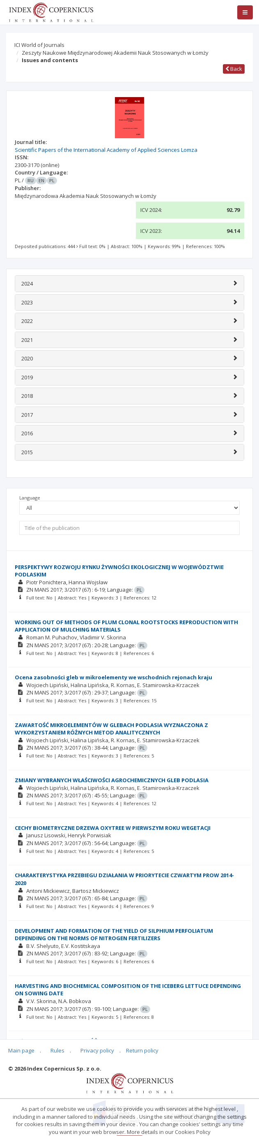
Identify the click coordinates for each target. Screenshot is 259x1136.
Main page (21, 1050)
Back (233, 68)
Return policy (142, 1050)
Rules (57, 1050)
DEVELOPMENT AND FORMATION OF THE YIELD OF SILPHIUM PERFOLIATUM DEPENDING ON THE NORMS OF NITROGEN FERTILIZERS (114, 934)
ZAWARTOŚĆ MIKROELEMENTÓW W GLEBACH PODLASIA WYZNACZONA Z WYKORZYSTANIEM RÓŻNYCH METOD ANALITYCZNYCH (111, 728)
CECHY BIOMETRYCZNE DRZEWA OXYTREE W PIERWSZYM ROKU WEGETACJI (113, 828)
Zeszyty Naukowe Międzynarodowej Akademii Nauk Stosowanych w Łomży (115, 52)
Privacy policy (97, 1050)
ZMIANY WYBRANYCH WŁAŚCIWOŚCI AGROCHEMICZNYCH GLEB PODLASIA (112, 780)
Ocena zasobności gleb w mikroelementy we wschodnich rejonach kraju (113, 677)
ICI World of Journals (39, 45)
